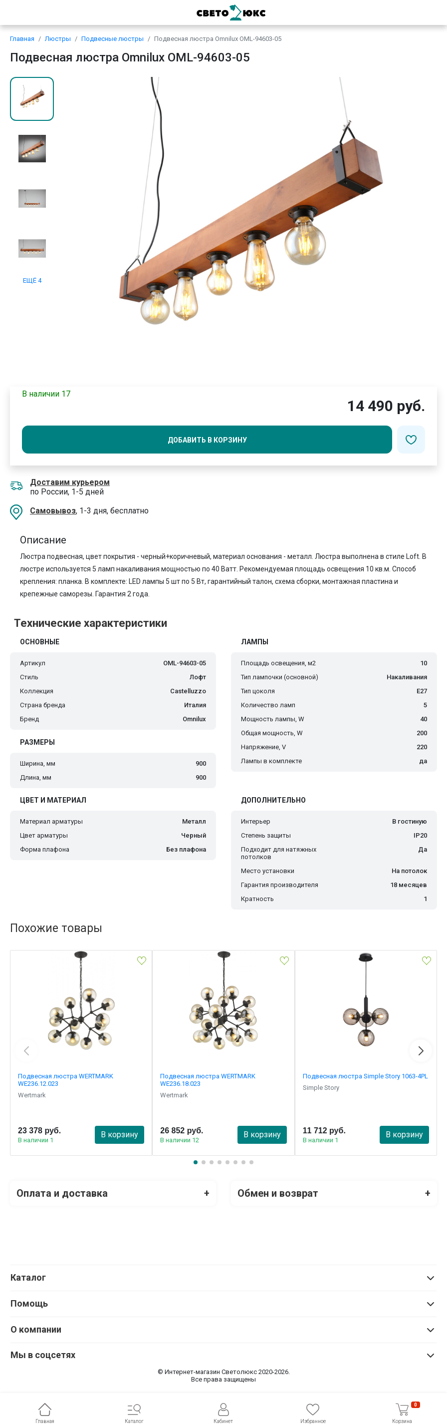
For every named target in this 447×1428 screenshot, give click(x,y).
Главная (22, 38)
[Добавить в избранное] (411, 440)
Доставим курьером (70, 482)
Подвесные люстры (112, 38)
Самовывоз (53, 510)
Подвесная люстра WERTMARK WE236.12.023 (65, 1079)
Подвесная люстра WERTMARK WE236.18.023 (207, 1079)
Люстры (58, 38)
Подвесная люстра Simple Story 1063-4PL (365, 1076)
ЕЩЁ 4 (32, 280)
